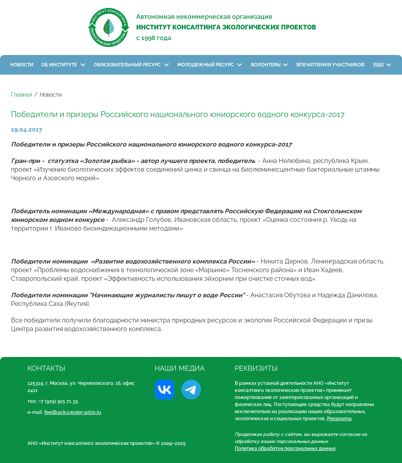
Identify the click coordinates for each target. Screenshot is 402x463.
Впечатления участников (330, 65)
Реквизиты (339, 418)
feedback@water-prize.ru (72, 412)
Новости (21, 65)
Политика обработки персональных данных (285, 448)
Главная (21, 95)
